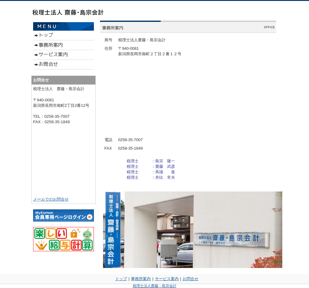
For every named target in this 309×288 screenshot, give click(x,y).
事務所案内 (141, 278)
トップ (121, 278)
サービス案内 (167, 278)
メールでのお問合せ (51, 199)
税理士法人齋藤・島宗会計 (155, 286)
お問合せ (190, 278)
